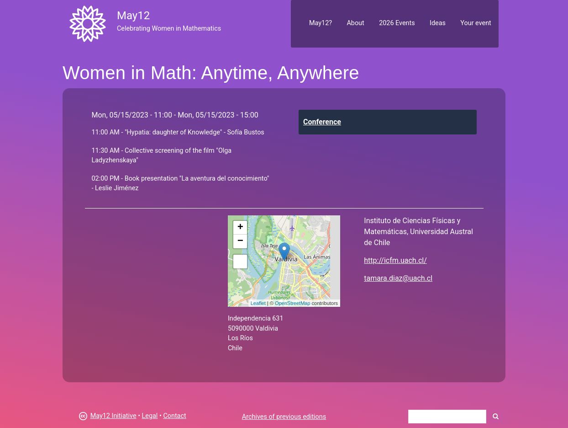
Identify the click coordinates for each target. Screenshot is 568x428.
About (355, 23)
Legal (150, 416)
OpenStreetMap (292, 303)
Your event (475, 23)
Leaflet (258, 303)
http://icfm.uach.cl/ (395, 260)
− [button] (240, 241)
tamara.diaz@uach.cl (398, 278)
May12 (133, 15)
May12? (320, 23)
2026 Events (397, 23)
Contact (174, 416)
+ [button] (240, 228)
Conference (322, 122)
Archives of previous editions (284, 417)
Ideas (438, 23)
